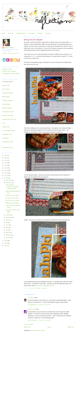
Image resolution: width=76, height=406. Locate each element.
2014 (5, 168)
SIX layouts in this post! (12, 198)
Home (3, 33)
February (8, 235)
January (8, 237)
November (9, 182)
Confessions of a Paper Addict (10, 73)
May (7, 227)
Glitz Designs (6, 96)
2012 (5, 173)
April (7, 230)
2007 (5, 245)
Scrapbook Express (7, 147)
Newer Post (27, 327)
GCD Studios (6, 89)
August (8, 220)
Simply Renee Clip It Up (9, 119)
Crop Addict (5, 138)
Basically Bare (6, 104)
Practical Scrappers (7, 93)
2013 (5, 170)
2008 (5, 243)
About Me (10, 33)
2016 (5, 163)
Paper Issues (6, 85)
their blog (33, 56)
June (7, 225)
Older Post (71, 327)
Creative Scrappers (7, 100)
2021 (5, 155)
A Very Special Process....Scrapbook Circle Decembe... (12, 186)
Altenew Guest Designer (9, 71)
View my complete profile (10, 53)
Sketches (40, 33)
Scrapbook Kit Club (7, 142)
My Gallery (32, 33)
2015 (5, 165)
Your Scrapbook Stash (8, 130)
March (8, 232)
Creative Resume (21, 33)
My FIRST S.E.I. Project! (12, 195)
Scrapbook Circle (7, 134)
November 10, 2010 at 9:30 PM (39, 304)
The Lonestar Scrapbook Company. (45, 285)
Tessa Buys (31, 297)
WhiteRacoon (31, 309)
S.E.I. (3, 123)
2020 (5, 158)
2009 (5, 240)
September (9, 217)
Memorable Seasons (8, 111)
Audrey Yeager (9, 47)
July (7, 222)
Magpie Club (5, 127)
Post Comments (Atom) (38, 330)
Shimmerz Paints (7, 69)
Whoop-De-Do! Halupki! (12, 203)
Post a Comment (28, 324)
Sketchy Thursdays (7, 115)
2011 (5, 175)
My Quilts (48, 33)
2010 (5, 178)
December (9, 180)
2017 (5, 160)
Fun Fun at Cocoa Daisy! (12, 200)
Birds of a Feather (7, 108)
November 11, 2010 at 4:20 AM (39, 320)
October (8, 215)
